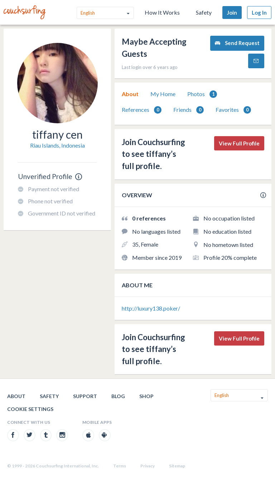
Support (85, 396)
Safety (204, 12)
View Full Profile (239, 143)
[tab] (130, 94)
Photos (202, 94)
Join (232, 12)
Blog (118, 396)
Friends (188, 110)
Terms (119, 465)
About (130, 93)
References (141, 110)
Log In (259, 12)
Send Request (237, 43)
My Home (162, 93)
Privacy (147, 465)
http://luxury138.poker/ (151, 308)
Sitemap (177, 465)
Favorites (233, 110)
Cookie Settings (30, 409)
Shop (146, 396)
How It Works (162, 12)
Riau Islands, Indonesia (57, 145)
